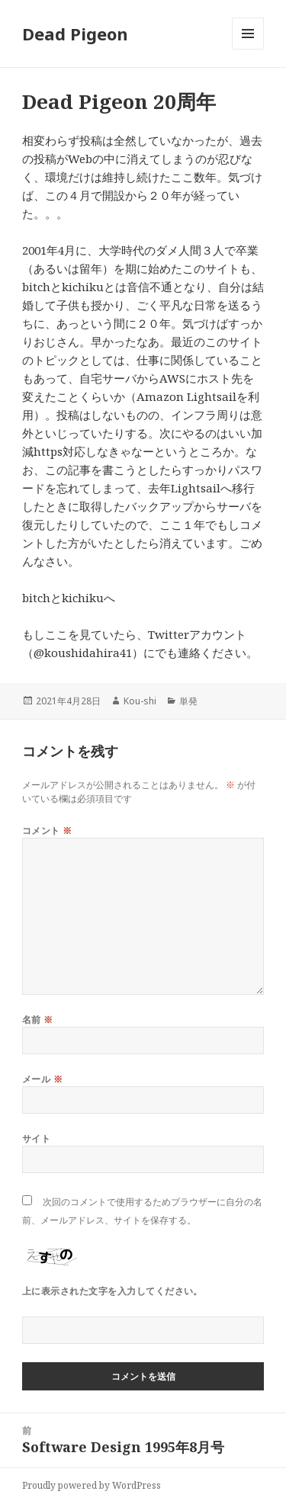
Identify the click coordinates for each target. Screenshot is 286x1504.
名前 (37, 1019)
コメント (47, 830)
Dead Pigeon (75, 33)
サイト (36, 1138)
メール (42, 1079)
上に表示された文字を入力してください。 (112, 1290)
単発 (188, 700)
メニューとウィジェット (248, 49)
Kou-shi (140, 700)
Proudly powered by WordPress (91, 1485)
